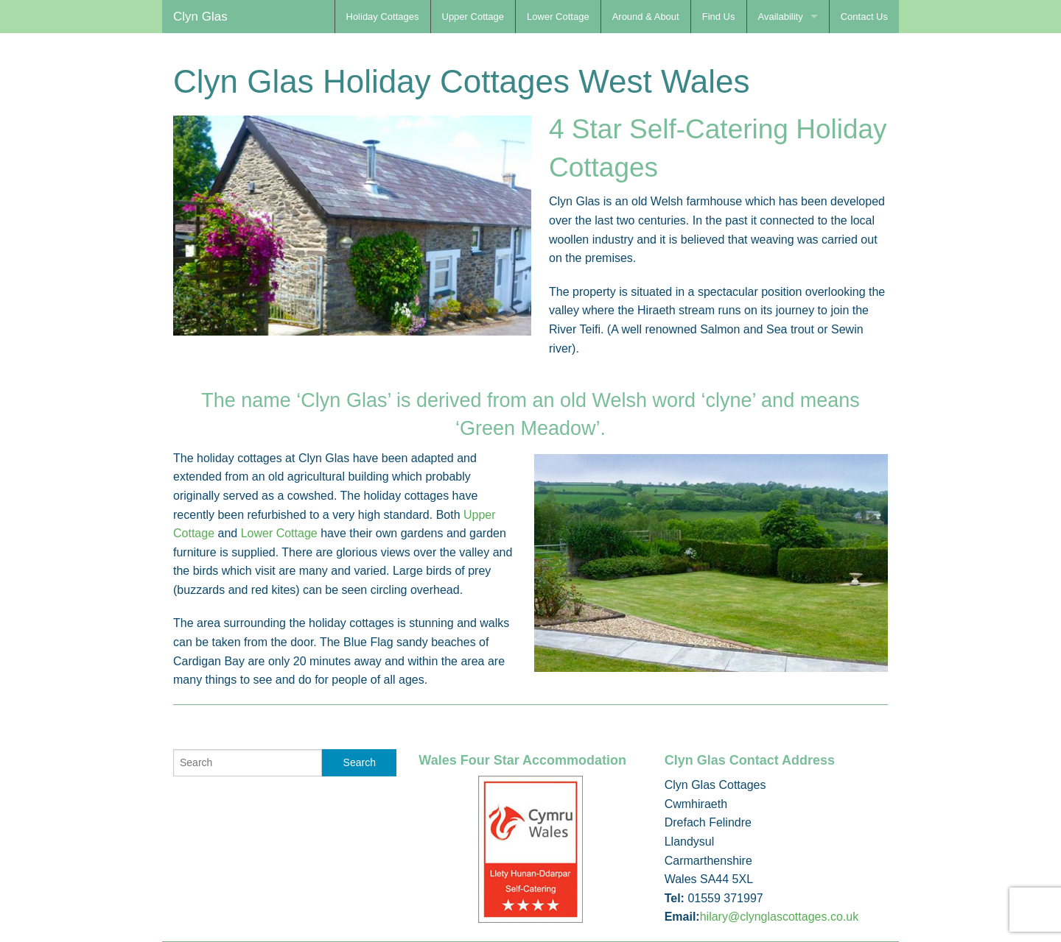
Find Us (718, 16)
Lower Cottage (558, 16)
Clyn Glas (200, 17)
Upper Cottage (473, 16)
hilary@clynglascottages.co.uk (779, 916)
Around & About (645, 16)
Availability (780, 16)
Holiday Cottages (382, 16)
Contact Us (864, 16)
